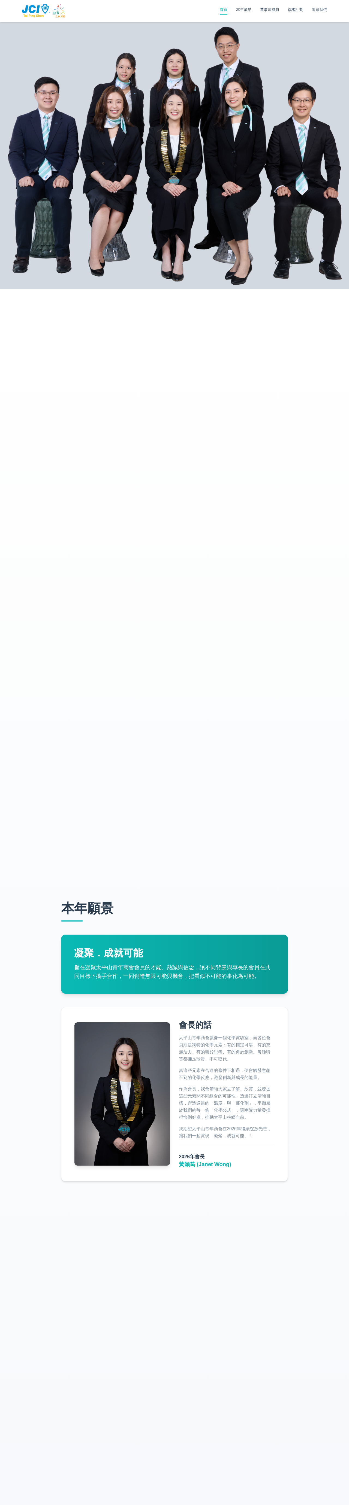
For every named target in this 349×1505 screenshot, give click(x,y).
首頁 (223, 9)
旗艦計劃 (295, 9)
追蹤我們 (319, 9)
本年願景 (243, 9)
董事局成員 (269, 9)
